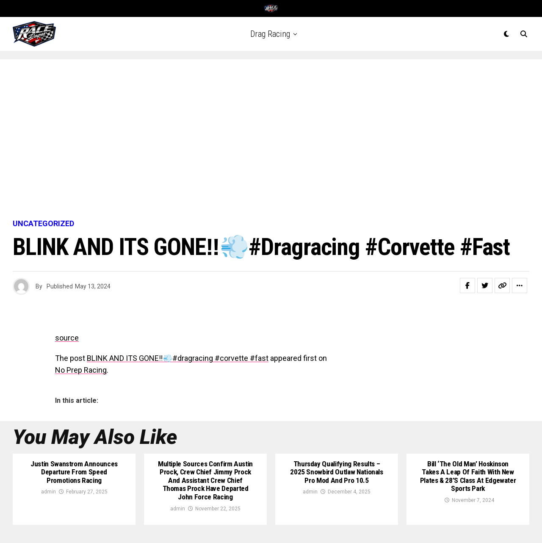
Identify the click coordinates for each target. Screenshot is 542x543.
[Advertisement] (271, 139)
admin (48, 493)
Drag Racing (270, 34)
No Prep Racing (81, 370)
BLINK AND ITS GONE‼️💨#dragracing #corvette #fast (177, 358)
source (67, 337)
